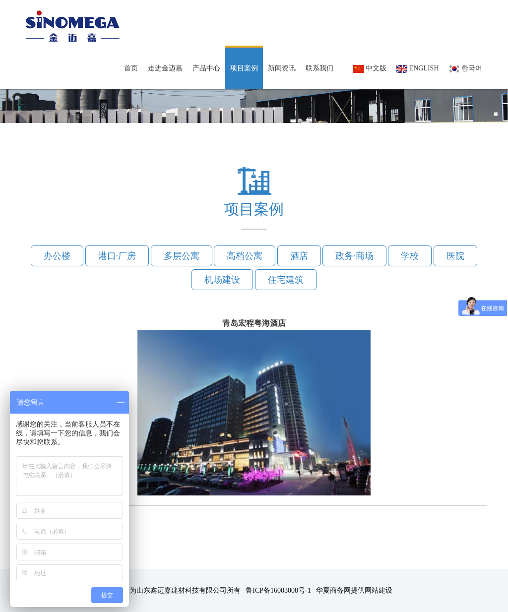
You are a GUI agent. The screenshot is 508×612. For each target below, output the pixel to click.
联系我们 (319, 68)
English (417, 68)
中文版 (370, 68)
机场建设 (222, 280)
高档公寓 (244, 256)
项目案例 (244, 68)
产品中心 (206, 68)
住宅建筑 (286, 280)
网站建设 (378, 590)
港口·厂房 (117, 256)
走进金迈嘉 (165, 68)
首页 (131, 68)
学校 (410, 256)
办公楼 (57, 256)
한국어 (466, 68)
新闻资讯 (282, 68)
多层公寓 (181, 256)
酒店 (299, 256)
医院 (455, 256)
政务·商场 (354, 256)
